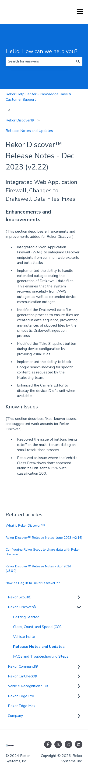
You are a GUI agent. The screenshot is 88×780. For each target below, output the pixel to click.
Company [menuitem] (15, 715)
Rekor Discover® (20, 120)
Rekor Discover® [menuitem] (22, 607)
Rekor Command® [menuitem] (23, 666)
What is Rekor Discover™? (25, 525)
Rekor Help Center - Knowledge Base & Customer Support (38, 97)
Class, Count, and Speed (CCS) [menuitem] (38, 626)
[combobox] (40, 61)
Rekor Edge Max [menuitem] (21, 705)
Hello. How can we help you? (41, 51)
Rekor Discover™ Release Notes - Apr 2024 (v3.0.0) (38, 568)
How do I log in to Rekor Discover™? (33, 583)
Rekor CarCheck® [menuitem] (22, 676)
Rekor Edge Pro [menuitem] (21, 696)
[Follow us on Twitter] (58, 744)
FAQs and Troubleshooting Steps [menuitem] (40, 656)
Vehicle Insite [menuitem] (24, 636)
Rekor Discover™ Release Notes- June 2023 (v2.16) (44, 537)
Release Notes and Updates (29, 130)
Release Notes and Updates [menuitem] (39, 646)
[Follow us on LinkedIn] (78, 744)
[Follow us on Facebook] (48, 744)
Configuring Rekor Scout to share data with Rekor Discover (43, 551)
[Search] (78, 61)
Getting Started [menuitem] (26, 617)
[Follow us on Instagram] (68, 744)
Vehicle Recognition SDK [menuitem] (28, 686)
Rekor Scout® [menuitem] (20, 597)
